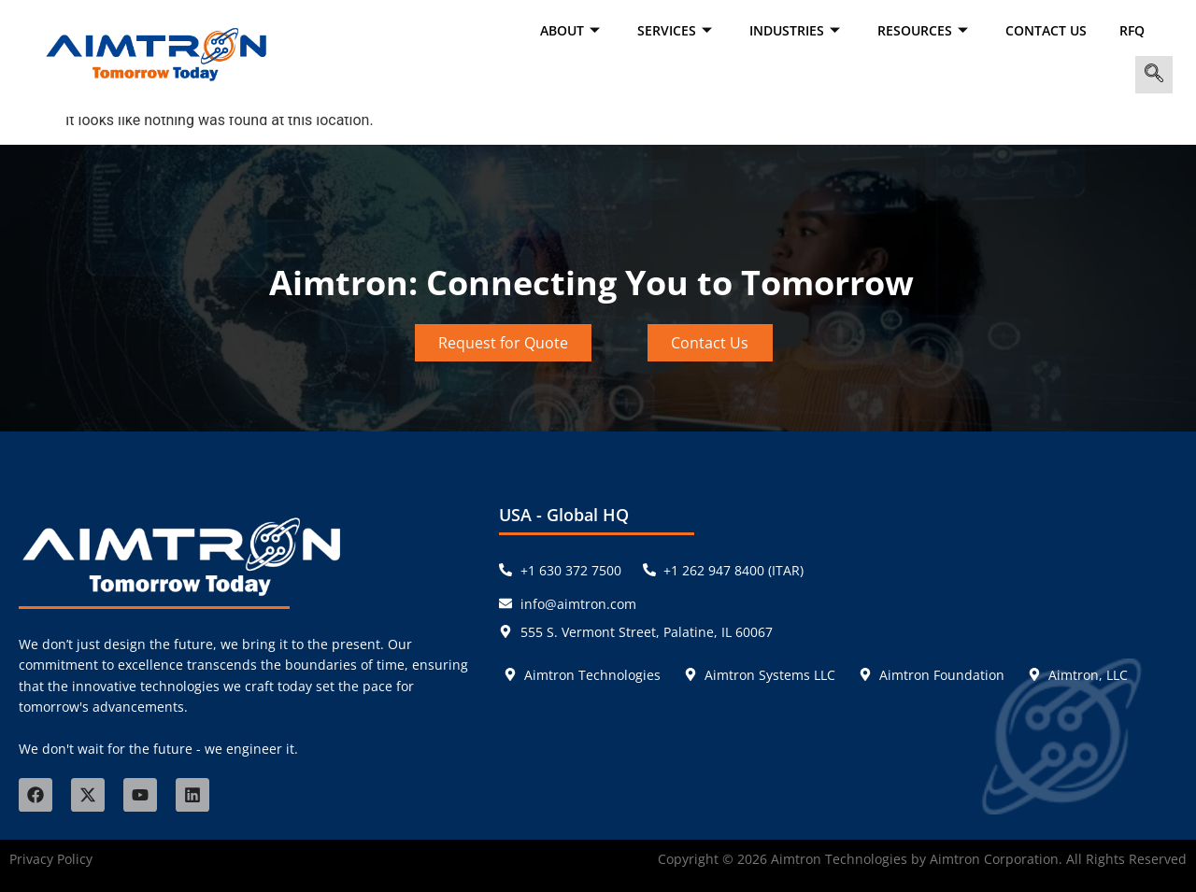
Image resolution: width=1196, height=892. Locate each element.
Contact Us (1046, 30)
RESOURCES (925, 30)
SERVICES (677, 30)
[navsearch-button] (1154, 74)
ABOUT (572, 30)
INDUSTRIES (797, 30)
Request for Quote (503, 343)
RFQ (1132, 30)
